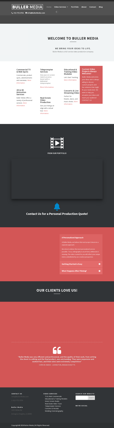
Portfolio (75, 7)
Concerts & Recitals (52, 408)
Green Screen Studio (52, 401)
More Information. (47, 87)
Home (49, 7)
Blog (101, 7)
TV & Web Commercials (53, 396)
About (84, 7)
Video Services (60, 7)
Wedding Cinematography (54, 411)
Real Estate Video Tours (53, 404)
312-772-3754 (19, 13)
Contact (92, 7)
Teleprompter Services (53, 406)
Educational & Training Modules (56, 399)
